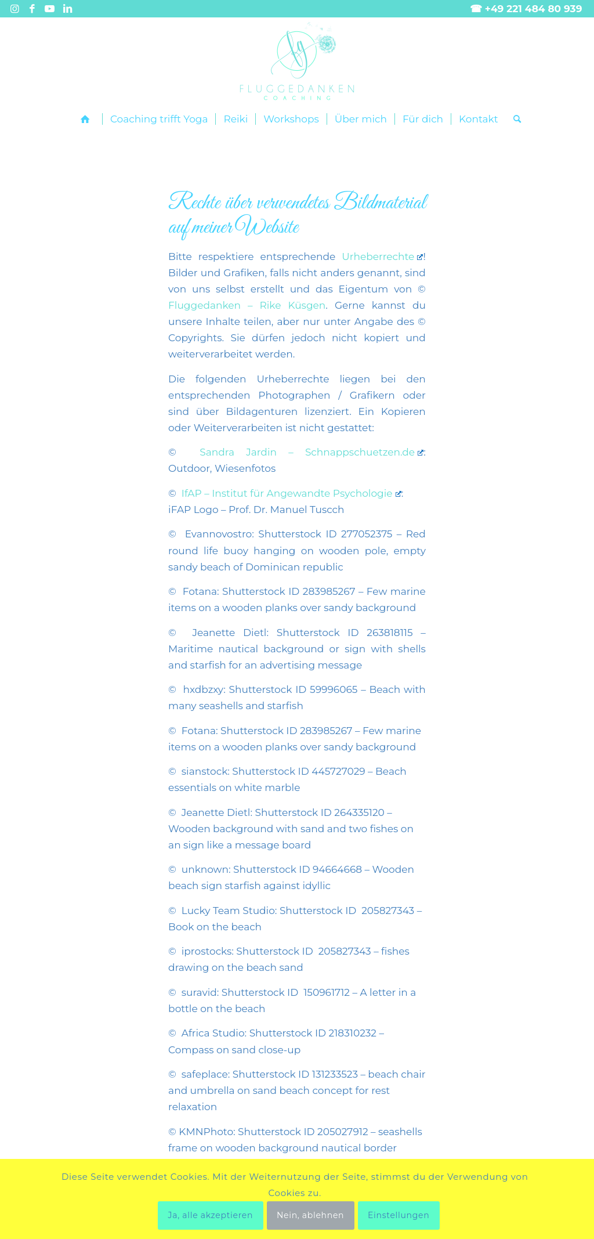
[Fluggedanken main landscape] (297, 60)
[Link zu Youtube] (49, 8)
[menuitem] (87, 119)
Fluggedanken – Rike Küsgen (246, 305)
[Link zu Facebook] (32, 8)
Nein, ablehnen (310, 1215)
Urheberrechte (382, 256)
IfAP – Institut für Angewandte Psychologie (291, 493)
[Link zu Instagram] (14, 8)
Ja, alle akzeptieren (210, 1215)
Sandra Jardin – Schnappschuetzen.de (311, 452)
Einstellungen (398, 1215)
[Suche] (513, 118)
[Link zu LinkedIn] (67, 8)
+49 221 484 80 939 (533, 9)
